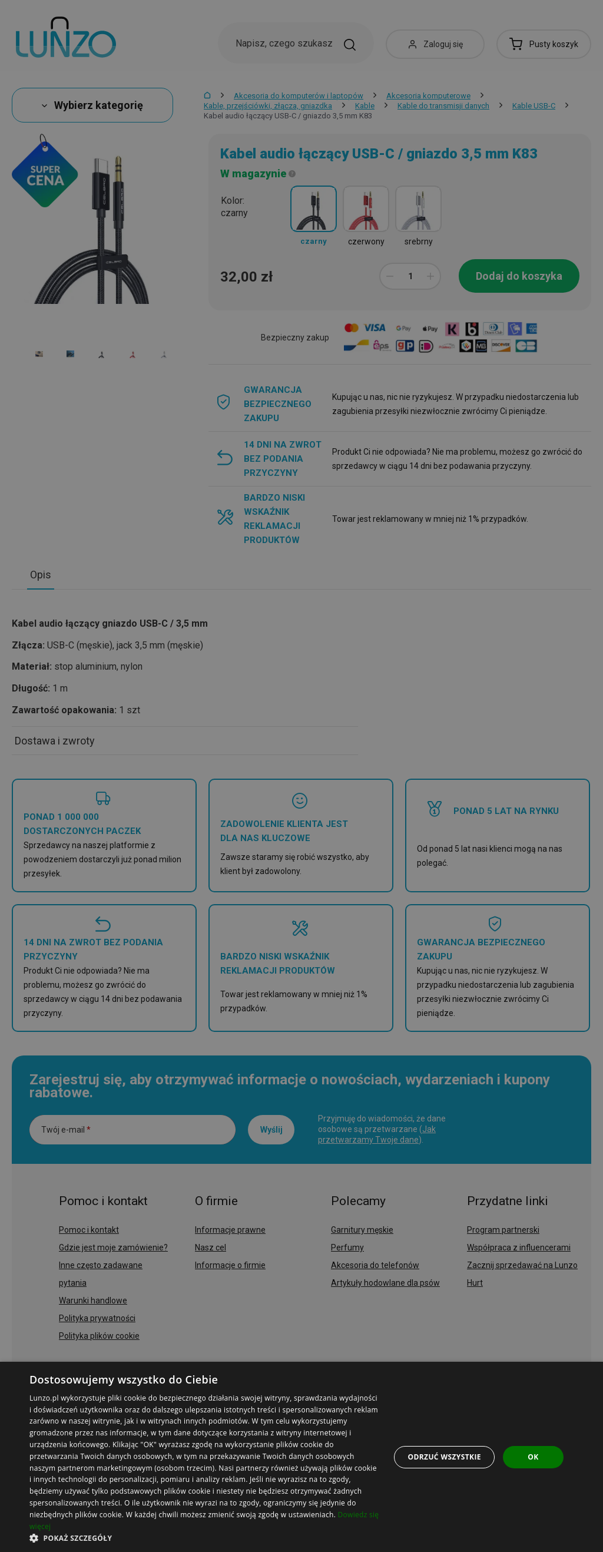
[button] (204, 1537)
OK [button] (533, 1457)
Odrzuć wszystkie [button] (444, 1457)
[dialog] (301, 1457)
